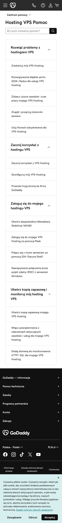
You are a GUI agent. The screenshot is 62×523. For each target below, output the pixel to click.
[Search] (53, 31)
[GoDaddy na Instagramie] (13, 456)
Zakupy (7, 421)
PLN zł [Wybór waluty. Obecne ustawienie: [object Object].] (53, 447)
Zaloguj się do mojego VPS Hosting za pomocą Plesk (26, 239)
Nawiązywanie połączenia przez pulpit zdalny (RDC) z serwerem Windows (29, 272)
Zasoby (7, 395)
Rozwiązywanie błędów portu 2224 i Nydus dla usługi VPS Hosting (28, 81)
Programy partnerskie (15, 403)
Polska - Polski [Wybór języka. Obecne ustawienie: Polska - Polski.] (13, 447)
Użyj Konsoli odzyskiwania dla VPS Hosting (28, 129)
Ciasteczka (54, 469)
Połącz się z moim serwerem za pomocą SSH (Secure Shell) (29, 254)
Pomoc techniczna (13, 386)
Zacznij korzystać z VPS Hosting (30, 163)
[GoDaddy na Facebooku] (5, 456)
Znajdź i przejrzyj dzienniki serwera (27, 114)
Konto (6, 412)
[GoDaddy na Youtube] (38, 456)
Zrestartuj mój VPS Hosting (27, 65)
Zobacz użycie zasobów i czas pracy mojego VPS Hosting (28, 98)
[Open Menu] (4, 5)
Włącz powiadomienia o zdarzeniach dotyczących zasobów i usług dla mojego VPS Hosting (30, 333)
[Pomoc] (43, 5)
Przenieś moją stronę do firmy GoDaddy (28, 188)
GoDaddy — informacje (16, 377)
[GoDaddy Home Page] (16, 433)
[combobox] (27, 30)
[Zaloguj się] (50, 5)
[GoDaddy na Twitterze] (30, 456)
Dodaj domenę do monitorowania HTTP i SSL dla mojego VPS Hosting (30, 355)
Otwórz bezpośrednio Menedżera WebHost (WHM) (30, 223)
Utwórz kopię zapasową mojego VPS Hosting (30, 314)
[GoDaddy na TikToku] (21, 456)
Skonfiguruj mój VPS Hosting (28, 174)
